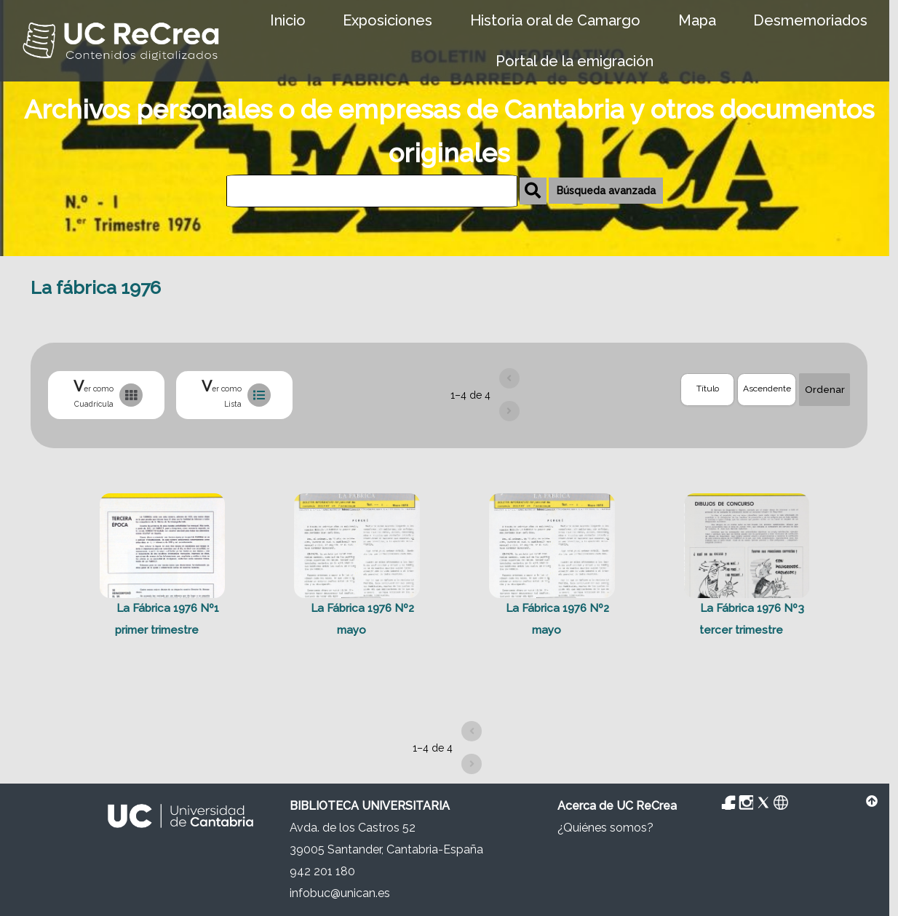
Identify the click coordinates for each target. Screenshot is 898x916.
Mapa (697, 20)
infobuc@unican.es (340, 893)
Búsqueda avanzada (606, 190)
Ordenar (825, 389)
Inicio (288, 20)
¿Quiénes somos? (605, 828)
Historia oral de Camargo (555, 20)
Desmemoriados (810, 20)
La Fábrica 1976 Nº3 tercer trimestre (751, 619)
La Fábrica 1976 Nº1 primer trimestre (167, 619)
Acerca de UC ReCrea (617, 806)
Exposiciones (387, 20)
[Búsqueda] (371, 191)
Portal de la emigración (574, 61)
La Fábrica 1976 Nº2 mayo (362, 619)
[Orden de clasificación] (766, 389)
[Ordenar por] (707, 389)
